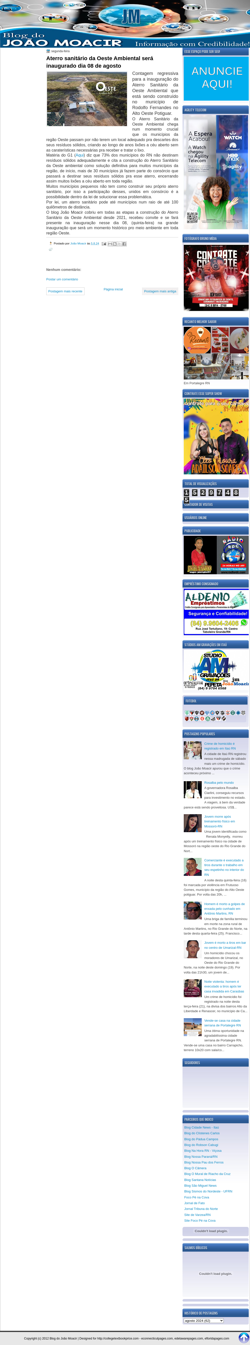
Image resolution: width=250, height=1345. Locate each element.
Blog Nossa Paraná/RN (201, 1156)
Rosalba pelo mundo (219, 782)
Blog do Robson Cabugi (201, 1145)
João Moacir (78, 243)
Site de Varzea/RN (197, 1215)
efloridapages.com (217, 1338)
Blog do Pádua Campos (201, 1139)
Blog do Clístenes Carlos (202, 1133)
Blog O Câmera (195, 1168)
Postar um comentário (62, 279)
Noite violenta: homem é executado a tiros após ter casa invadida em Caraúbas (224, 986)
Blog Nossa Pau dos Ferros (204, 1162)
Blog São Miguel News (200, 1185)
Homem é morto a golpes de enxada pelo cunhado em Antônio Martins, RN (224, 909)
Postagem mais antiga (160, 291)
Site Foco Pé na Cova (200, 1220)
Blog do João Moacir (63, 1338)
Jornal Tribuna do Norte (201, 1209)
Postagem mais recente (65, 291)
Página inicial (113, 289)
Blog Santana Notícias (200, 1180)
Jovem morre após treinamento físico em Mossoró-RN (219, 821)
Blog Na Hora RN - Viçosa (203, 1151)
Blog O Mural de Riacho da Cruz (207, 1174)
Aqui (80, 155)
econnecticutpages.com (157, 1338)
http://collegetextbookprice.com (117, 1338)
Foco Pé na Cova (196, 1197)
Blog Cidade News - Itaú (201, 1127)
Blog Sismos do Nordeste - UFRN (208, 1191)
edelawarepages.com (188, 1338)
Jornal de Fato (194, 1203)
